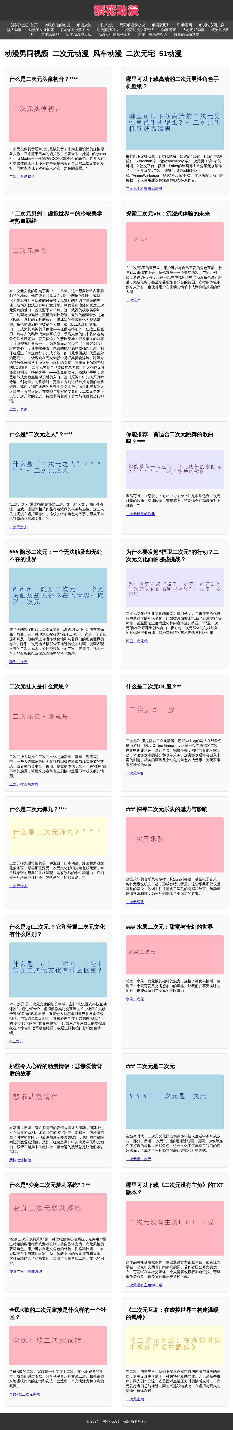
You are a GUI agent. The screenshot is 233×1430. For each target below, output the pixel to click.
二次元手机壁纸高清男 (144, 189)
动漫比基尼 (50, 34)
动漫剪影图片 (108, 30)
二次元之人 (18, 527)
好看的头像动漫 (186, 34)
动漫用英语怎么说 (152, 34)
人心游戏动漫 (194, 30)
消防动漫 (105, 25)
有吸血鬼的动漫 (57, 25)
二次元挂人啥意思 (23, 784)
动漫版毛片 (161, 25)
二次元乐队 (135, 902)
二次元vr (133, 300)
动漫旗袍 (84, 25)
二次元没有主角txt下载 (144, 1285)
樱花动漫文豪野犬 (139, 30)
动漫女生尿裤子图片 (114, 34)
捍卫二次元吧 (137, 641)
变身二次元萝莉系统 (25, 1272)
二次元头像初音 (22, 177)
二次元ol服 (134, 773)
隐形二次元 (18, 662)
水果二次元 (135, 999)
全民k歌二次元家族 (24, 1394)
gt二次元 (16, 1041)
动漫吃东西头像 (211, 25)
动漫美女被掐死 (41, 30)
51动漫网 (184, 25)
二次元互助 (135, 1399)
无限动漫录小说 (132, 25)
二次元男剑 (18, 409)
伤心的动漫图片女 (75, 30)
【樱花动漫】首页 (23, 25)
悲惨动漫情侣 (20, 1160)
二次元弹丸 (18, 886)
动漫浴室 (168, 30)
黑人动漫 (14, 30)
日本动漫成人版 (78, 34)
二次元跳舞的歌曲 (140, 514)
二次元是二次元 (138, 1159)
